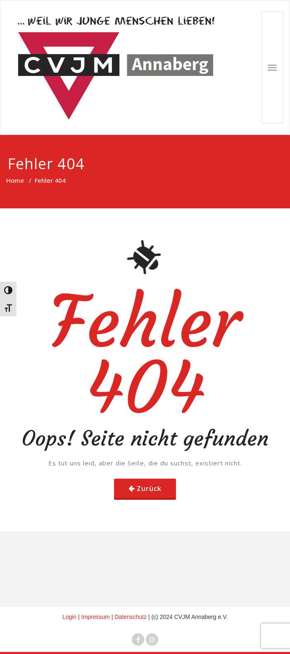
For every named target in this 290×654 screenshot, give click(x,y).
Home (15, 180)
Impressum (96, 617)
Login (69, 617)
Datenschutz (131, 617)
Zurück (149, 488)
